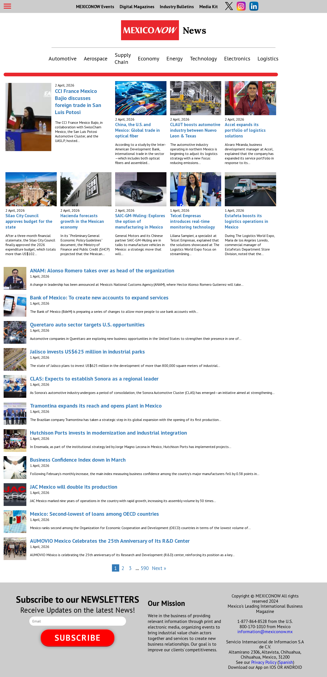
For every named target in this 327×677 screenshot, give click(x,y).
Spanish (286, 662)
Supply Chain (123, 58)
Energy (174, 58)
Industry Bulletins (177, 6)
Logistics (268, 58)
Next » (159, 568)
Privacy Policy (263, 662)
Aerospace (95, 58)
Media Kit (208, 6)
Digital (137, 6)
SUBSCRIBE (77, 637)
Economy (148, 58)
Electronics (237, 58)
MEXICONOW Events (95, 6)
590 (144, 568)
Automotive (63, 58)
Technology (203, 58)
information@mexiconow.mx (265, 631)
